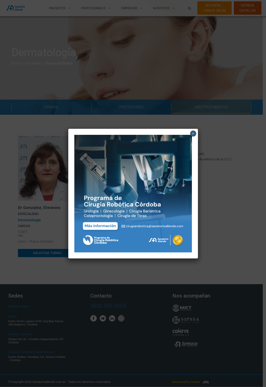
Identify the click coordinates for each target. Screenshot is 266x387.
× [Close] (193, 133)
